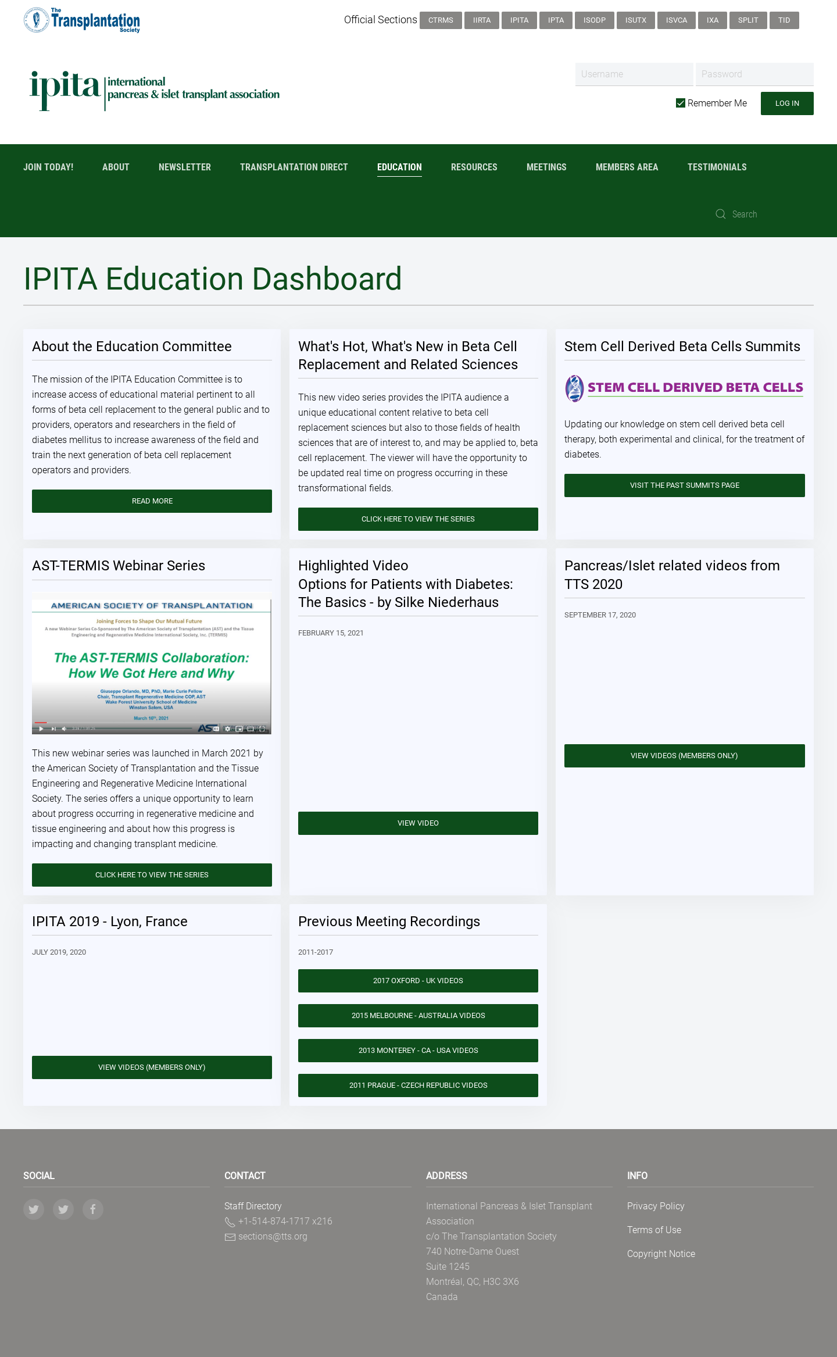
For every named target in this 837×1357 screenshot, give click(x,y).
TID (784, 20)
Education (399, 167)
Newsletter (185, 167)
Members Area (627, 167)
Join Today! (48, 167)
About (116, 167)
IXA (712, 20)
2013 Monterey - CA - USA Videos (418, 1050)
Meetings (547, 167)
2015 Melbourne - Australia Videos (418, 1015)
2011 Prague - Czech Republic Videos (418, 1085)
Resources (474, 167)
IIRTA (482, 20)
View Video (418, 823)
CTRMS (440, 20)
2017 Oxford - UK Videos (418, 980)
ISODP (595, 20)
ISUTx (635, 20)
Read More (152, 501)
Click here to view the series (418, 519)
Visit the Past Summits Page (684, 485)
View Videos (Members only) (684, 755)
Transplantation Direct (294, 167)
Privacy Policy (656, 1206)
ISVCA (676, 20)
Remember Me (711, 103)
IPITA (519, 20)
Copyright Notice (661, 1253)
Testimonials (717, 167)
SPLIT (748, 20)
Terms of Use (654, 1229)
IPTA (556, 20)
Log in (787, 103)
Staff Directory (253, 1206)
